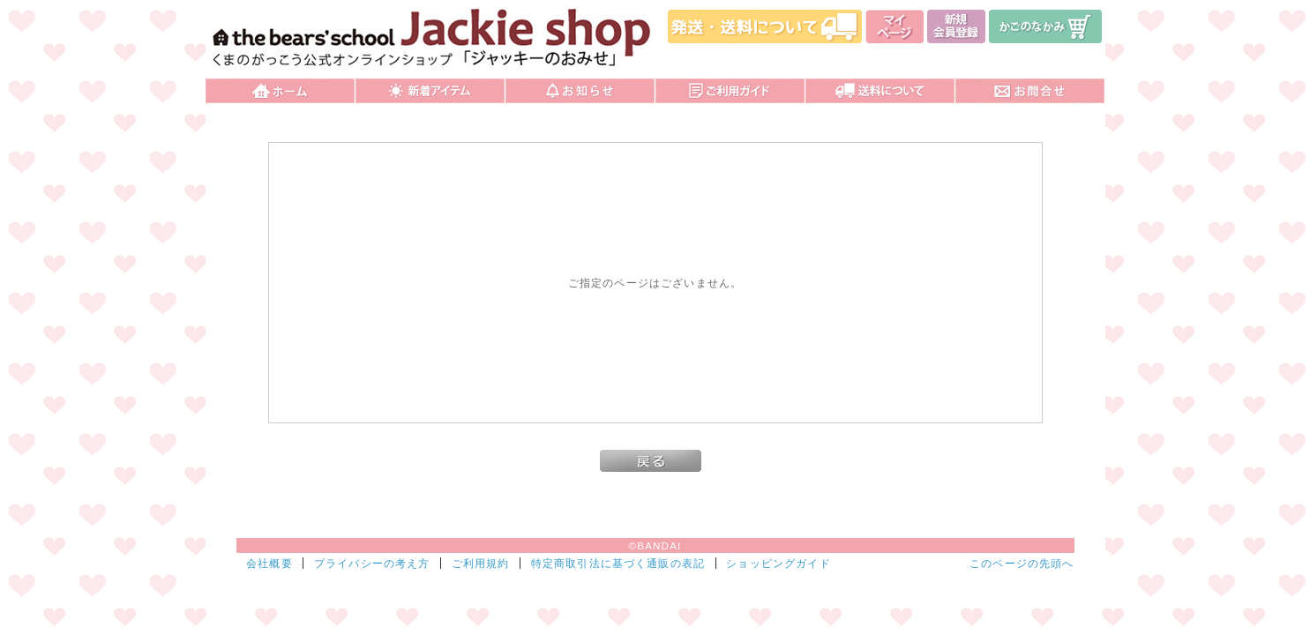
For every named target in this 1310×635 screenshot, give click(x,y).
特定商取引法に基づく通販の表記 (618, 563)
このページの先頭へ (1021, 563)
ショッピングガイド (778, 563)
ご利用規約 (481, 563)
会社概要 (269, 563)
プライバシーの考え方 (372, 563)
